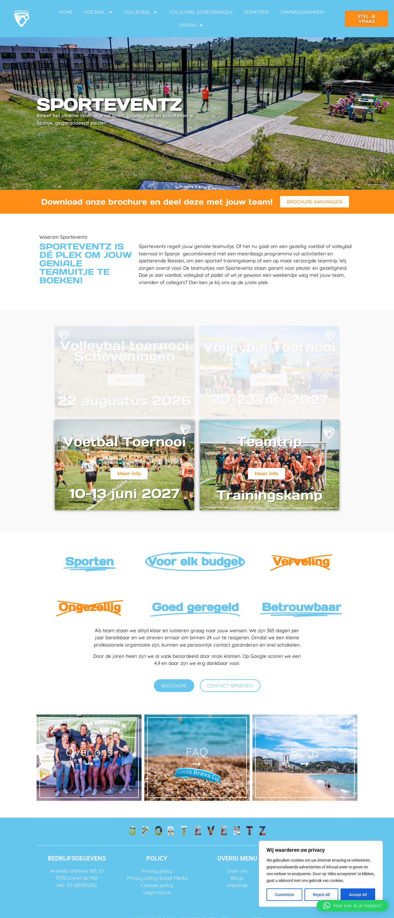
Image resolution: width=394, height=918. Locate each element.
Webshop (237, 885)
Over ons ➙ (89, 757)
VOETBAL (98, 12)
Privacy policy (157, 871)
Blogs (237, 878)
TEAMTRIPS (256, 12)
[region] (321, 874)
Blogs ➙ (304, 757)
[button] (352, 905)
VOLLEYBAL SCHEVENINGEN (200, 12)
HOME (66, 12)
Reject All (321, 894)
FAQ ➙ (197, 757)
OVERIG (191, 25)
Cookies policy (157, 885)
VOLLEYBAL (141, 12)
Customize (284, 894)
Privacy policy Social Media (157, 878)
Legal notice (157, 892)
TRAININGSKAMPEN (301, 12)
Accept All (358, 894)
